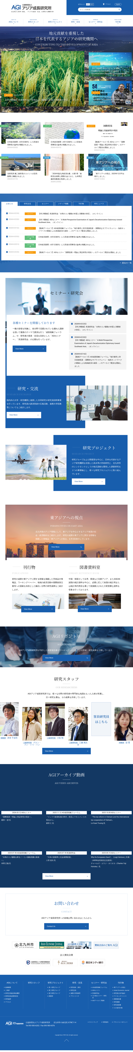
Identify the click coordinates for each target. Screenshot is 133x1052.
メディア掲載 (63, 205)
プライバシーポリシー (120, 1024)
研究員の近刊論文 (119, 995)
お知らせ (9, 205)
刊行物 (81, 205)
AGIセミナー (96, 992)
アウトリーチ (75, 998)
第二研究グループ (54, 992)
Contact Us (58, 928)
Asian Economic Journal (121, 992)
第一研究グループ (54, 989)
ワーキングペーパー (120, 998)
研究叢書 (117, 1004)
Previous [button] (29, 753)
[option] (32, 725)
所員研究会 (95, 995)
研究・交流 (77, 984)
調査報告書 (117, 1001)
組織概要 (8, 989)
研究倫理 (8, 1001)
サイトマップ (93, 1024)
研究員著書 (117, 1006)
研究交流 (27, 205)
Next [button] (103, 753)
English (118, 4)
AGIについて (12, 984)
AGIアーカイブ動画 (98, 1002)
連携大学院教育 (75, 995)
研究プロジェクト (55, 984)
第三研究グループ (54, 995)
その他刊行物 (118, 1009)
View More (19, 350)
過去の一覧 (127, 264)
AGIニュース (99, 205)
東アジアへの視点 (119, 989)
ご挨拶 (7, 992)
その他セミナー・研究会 (99, 998)
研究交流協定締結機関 (12, 995)
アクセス (108, 4)
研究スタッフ (34, 984)
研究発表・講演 (75, 989)
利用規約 (105, 1024)
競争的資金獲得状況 (11, 998)
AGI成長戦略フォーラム (99, 989)
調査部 (51, 998)
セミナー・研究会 (99, 984)
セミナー (45, 205)
